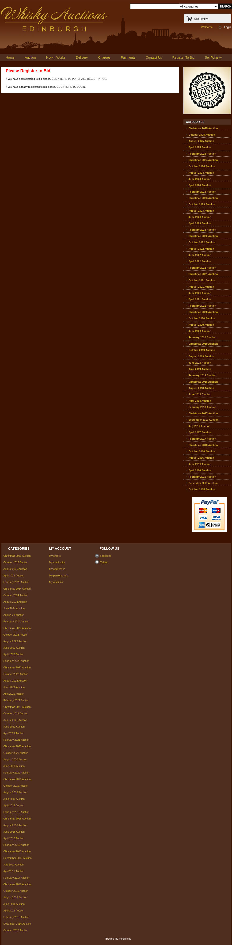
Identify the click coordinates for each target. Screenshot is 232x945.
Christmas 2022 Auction (203, 236)
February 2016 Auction (202, 476)
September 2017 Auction (204, 419)
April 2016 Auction (200, 470)
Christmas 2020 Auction (203, 312)
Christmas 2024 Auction (203, 160)
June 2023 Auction (200, 217)
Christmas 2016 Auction (203, 445)
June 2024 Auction (200, 179)
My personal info (58, 575)
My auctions (56, 582)
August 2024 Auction (201, 172)
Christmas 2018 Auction (203, 381)
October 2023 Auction (202, 204)
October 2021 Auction (202, 280)
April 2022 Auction (200, 261)
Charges (104, 57)
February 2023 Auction (202, 229)
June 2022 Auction (200, 255)
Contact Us (154, 57)
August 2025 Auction (201, 141)
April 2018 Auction (200, 400)
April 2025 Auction (200, 147)
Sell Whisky (213, 57)
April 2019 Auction (200, 369)
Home (10, 57)
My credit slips (57, 562)
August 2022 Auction (201, 248)
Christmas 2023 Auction (203, 198)
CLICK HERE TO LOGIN (71, 86)
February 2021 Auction (202, 305)
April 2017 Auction (200, 432)
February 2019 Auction (202, 375)
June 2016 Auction (200, 464)
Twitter (104, 562)
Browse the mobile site (118, 938)
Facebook (105, 555)
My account (60, 548)
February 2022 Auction (202, 267)
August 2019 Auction (201, 356)
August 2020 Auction (201, 324)
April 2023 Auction (200, 223)
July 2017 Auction (199, 426)
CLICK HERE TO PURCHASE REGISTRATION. (79, 78)
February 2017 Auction (202, 438)
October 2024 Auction (202, 166)
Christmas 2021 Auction (203, 274)
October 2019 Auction (202, 350)
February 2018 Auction (202, 407)
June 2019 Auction (200, 362)
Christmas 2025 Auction (203, 128)
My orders (55, 555)
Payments (128, 57)
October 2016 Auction (202, 451)
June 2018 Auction (200, 394)
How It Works (56, 57)
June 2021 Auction (200, 293)
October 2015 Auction (202, 489)
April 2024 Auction (200, 185)
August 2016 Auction (201, 457)
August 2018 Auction (201, 388)
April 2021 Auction (200, 299)
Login (227, 27)
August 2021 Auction (201, 286)
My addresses (57, 569)
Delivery (82, 57)
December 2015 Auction (203, 483)
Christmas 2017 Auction (203, 413)
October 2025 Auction (202, 134)
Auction (30, 57)
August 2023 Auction (201, 210)
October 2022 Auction (202, 242)
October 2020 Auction (202, 318)
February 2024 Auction (202, 191)
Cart (201, 18)
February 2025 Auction (202, 153)
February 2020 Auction (202, 337)
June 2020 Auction (200, 331)
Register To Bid (183, 57)
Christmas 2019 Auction (203, 343)
